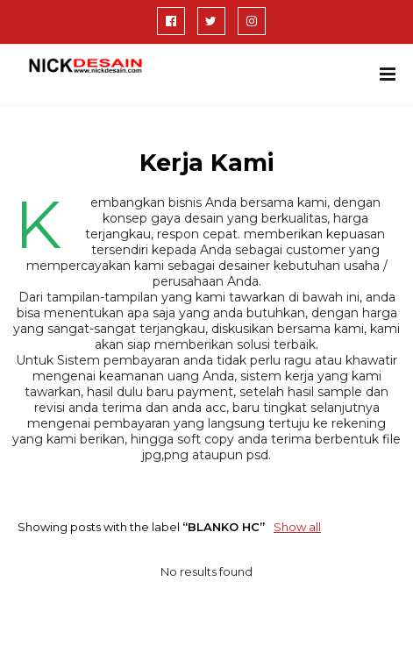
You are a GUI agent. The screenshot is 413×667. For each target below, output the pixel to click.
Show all (297, 527)
